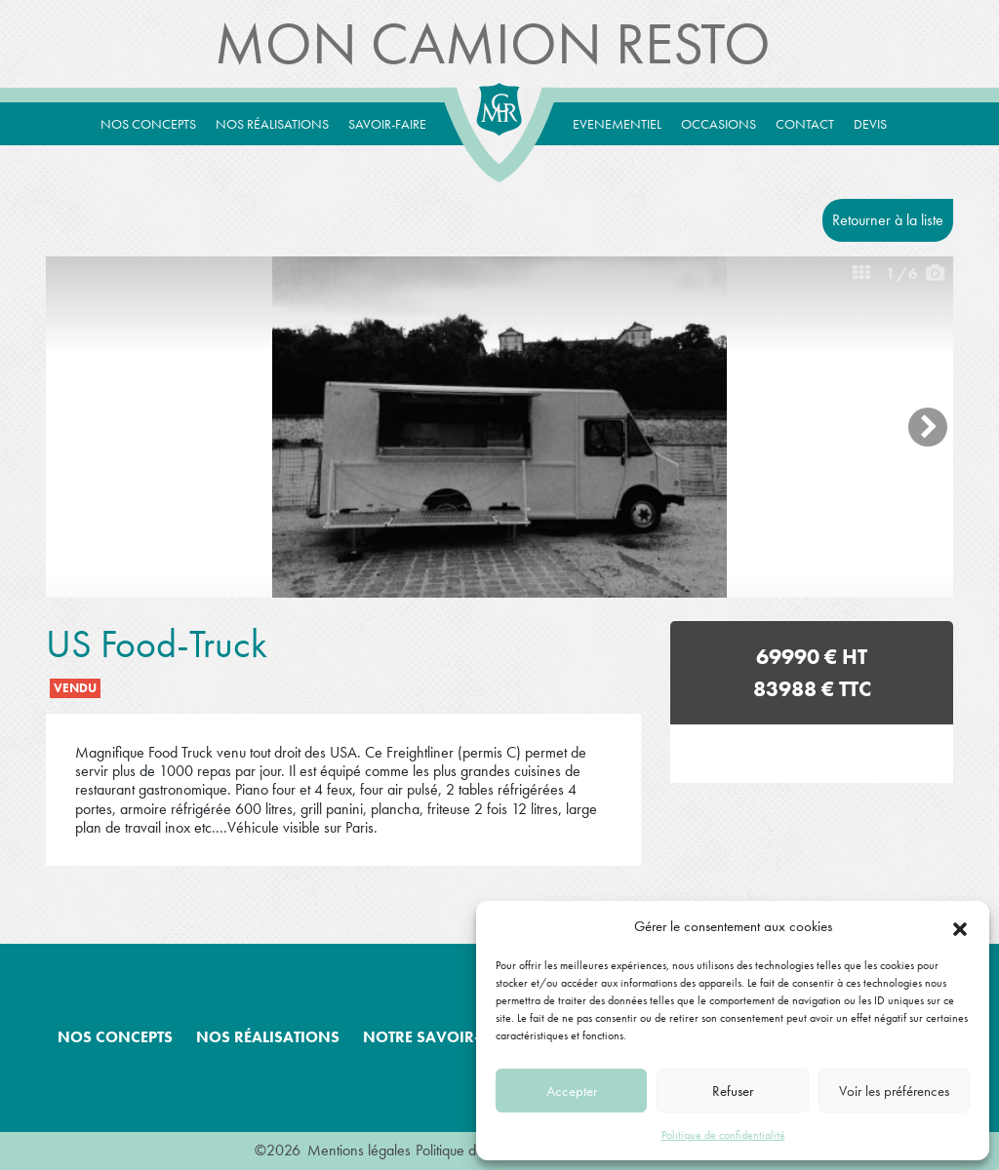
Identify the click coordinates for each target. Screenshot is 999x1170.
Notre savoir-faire (442, 1037)
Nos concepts (148, 124)
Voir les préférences (894, 1091)
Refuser (732, 1091)
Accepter (571, 1091)
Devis (870, 124)
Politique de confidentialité (723, 1135)
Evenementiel (617, 124)
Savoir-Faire (387, 124)
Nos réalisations (272, 124)
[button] (960, 926)
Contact (805, 124)
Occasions (718, 124)
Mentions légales (359, 1150)
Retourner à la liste (887, 220)
